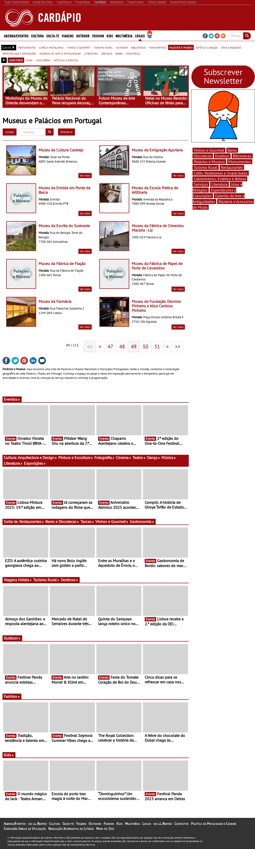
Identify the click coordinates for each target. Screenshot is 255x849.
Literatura (13, 463)
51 (157, 346)
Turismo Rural (46, 579)
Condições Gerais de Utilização (25, 828)
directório (16, 60)
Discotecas (203, 155)
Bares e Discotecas (62, 521)
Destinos (69, 579)
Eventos (12, 399)
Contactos (181, 823)
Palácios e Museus (209, 161)
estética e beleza (207, 47)
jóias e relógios (231, 47)
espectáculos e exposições (19, 53)
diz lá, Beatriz (37, 823)
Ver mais (85, 175)
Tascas (87, 521)
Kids (110, 36)
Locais (140, 36)
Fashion (98, 36)
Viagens (68, 36)
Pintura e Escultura (75, 457)
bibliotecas (138, 47)
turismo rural (103, 47)
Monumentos (239, 161)
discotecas (133, 53)
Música (168, 457)
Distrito (66, 132)
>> (178, 346)
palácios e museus (180, 47)
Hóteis (25, 579)
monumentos (157, 47)
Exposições (35, 463)
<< (89, 346)
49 (133, 346)
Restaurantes (31, 521)
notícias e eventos (66, 60)
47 (110, 346)
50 (145, 346)
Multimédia (124, 36)
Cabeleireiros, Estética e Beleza (220, 178)
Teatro (139, 457)
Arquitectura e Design (37, 457)
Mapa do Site (105, 828)
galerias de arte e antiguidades (60, 53)
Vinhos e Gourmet (112, 521)
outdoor (122, 47)
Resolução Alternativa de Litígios (71, 828)
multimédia (43, 60)
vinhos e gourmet (78, 47)
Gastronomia (142, 521)
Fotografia (104, 457)
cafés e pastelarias (51, 47)
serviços (106, 53)
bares (119, 53)
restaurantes (27, 47)
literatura (91, 53)
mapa (29, 60)
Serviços (201, 184)
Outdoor (83, 36)
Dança (153, 457)
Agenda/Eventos (16, 36)
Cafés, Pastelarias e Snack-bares (221, 173)
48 (122, 346)
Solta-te (52, 36)
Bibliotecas (242, 155)
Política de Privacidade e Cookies (213, 823)
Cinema (123, 457)
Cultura (37, 36)
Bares (232, 150)
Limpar (9, 132)
